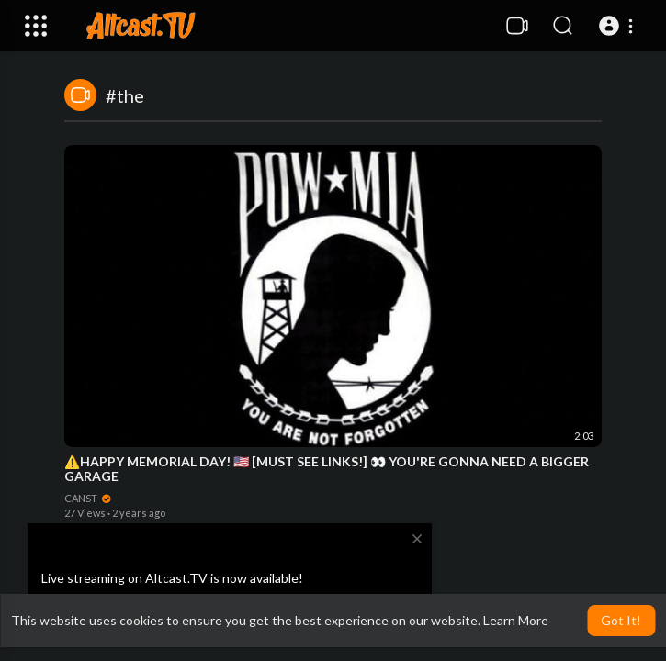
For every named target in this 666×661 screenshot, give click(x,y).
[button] (619, 25)
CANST (88, 498)
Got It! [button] (621, 620)
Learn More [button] (515, 620)
